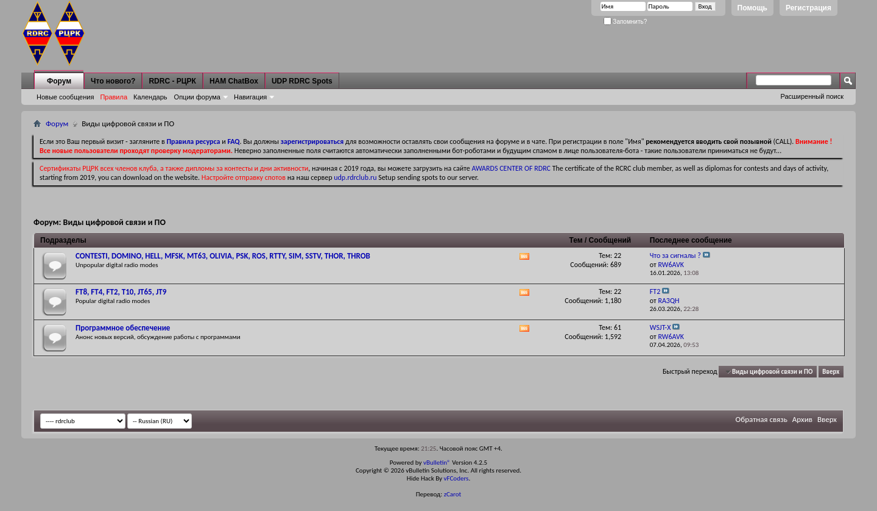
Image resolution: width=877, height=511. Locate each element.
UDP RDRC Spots (302, 81)
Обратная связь (761, 419)
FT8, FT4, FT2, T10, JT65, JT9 (121, 291)
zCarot (453, 494)
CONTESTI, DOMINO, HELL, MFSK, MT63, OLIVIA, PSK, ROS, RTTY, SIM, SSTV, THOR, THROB (223, 255)
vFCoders (456, 478)
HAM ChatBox (234, 81)
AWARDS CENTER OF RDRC (511, 168)
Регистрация (808, 8)
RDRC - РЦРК (172, 81)
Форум (59, 81)
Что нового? (113, 81)
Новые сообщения (65, 97)
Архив (802, 419)
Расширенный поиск (812, 96)
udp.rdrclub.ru (355, 177)
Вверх (830, 372)
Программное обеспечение (123, 327)
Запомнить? (625, 21)
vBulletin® (437, 462)
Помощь (752, 8)
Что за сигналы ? (675, 255)
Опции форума (197, 97)
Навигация (250, 97)
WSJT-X (660, 327)
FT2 (655, 291)
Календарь (150, 97)
